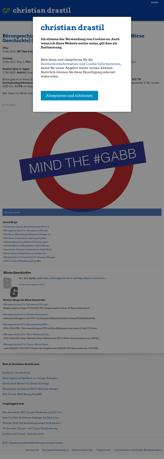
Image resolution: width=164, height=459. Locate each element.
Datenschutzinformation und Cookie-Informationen (81, 64)
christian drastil (72, 27)
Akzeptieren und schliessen (69, 96)
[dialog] (82, 64)
